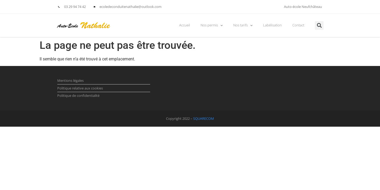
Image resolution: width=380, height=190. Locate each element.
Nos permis (212, 25)
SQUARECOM (203, 118)
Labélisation (272, 25)
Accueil (184, 25)
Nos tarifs (243, 25)
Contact (298, 25)
